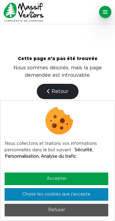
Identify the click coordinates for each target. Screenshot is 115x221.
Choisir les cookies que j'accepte (56, 194)
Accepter (57, 178)
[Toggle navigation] (105, 12)
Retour (57, 91)
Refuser (56, 210)
